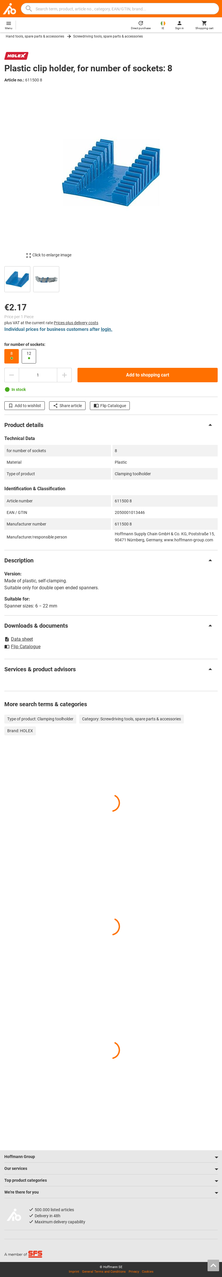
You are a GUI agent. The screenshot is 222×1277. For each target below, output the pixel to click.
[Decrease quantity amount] (11, 375)
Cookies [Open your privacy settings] (147, 1272)
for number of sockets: (24, 344)
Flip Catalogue (110, 405)
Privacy (134, 1272)
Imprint (74, 1272)
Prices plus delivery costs (76, 322)
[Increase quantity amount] (64, 375)
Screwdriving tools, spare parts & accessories (108, 36)
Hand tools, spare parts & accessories (35, 36)
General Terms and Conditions (104, 1272)
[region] (111, 278)
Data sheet (18, 639)
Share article (67, 405)
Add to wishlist (24, 405)
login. (106, 329)
